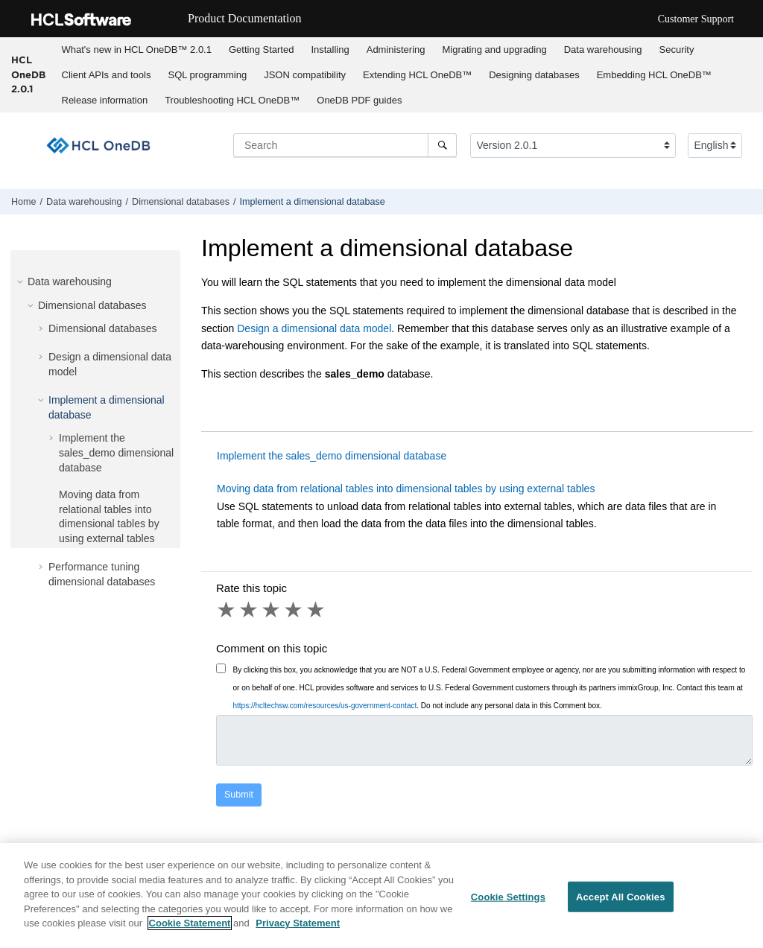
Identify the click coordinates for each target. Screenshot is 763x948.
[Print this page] (751, 205)
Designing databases (534, 74)
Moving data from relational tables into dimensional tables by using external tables (406, 488)
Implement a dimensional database (312, 202)
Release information (105, 100)
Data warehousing (603, 49)
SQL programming (207, 74)
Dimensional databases (180, 202)
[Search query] (345, 145)
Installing (330, 49)
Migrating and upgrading (494, 49)
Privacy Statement (298, 923)
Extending (417, 74)
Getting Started (261, 49)
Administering (396, 49)
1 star (227, 610)
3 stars (272, 610)
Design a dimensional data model (314, 328)
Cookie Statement (190, 923)
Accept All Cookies (620, 897)
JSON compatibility (305, 74)
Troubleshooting (232, 100)
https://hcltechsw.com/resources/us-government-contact (325, 706)
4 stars (294, 610)
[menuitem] (136, 50)
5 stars (316, 610)
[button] (22, 281)
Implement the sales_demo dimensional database (116, 452)
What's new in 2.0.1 (137, 49)
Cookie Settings (508, 897)
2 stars (249, 610)
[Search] (442, 145)
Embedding (654, 74)
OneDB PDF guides (359, 100)
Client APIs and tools (106, 74)
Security (676, 49)
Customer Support (696, 19)
